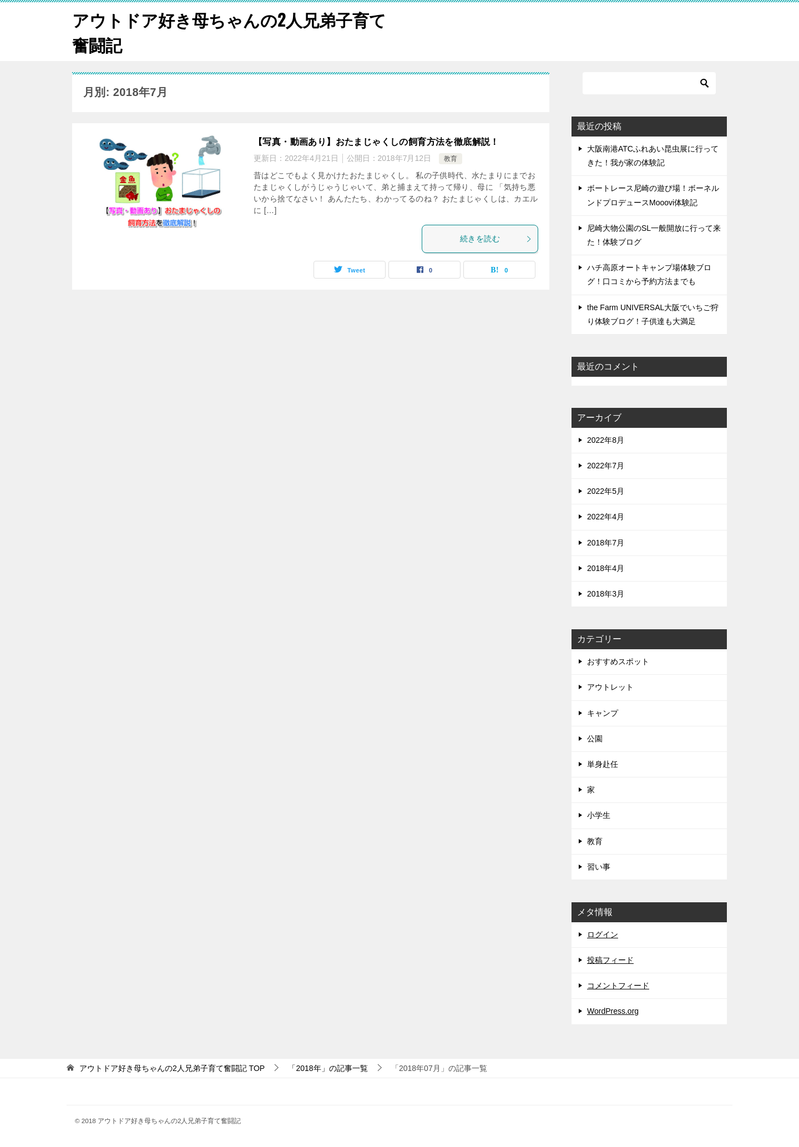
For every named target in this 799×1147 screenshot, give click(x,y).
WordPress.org (613, 1011)
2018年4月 (605, 568)
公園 (595, 738)
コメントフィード (618, 985)
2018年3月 (605, 593)
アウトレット (610, 687)
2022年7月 (605, 465)
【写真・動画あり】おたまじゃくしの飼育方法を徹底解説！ (376, 141)
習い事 (598, 866)
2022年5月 (605, 491)
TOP (172, 1068)
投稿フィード (610, 960)
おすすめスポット (618, 661)
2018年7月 (605, 542)
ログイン (602, 934)
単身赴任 (602, 764)
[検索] (649, 83)
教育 (450, 159)
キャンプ (602, 713)
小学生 (598, 815)
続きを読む (496, 238)
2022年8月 (605, 440)
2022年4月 (605, 516)
